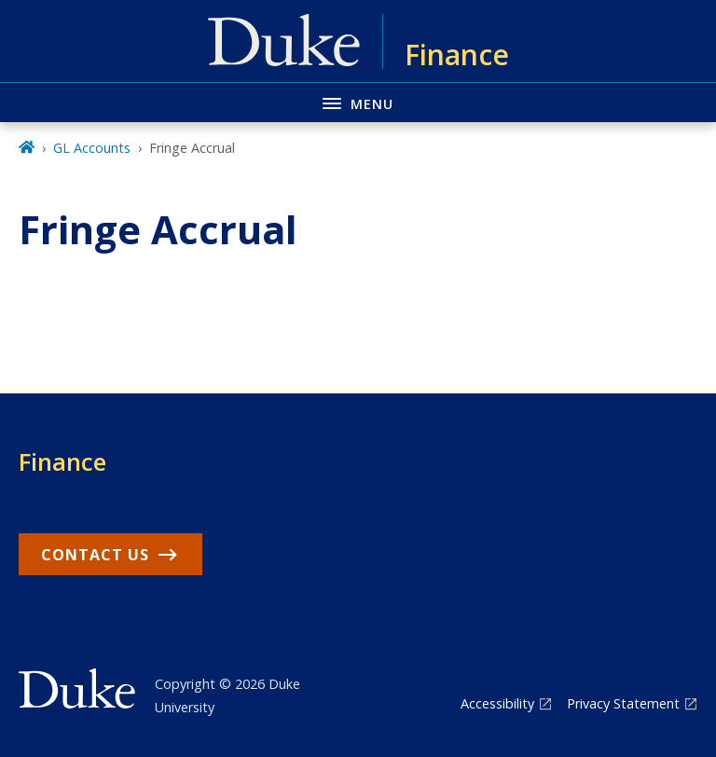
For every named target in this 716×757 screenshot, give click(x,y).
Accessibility (497, 703)
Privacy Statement (623, 703)
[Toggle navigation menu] (358, 102)
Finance (62, 461)
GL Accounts (92, 148)
